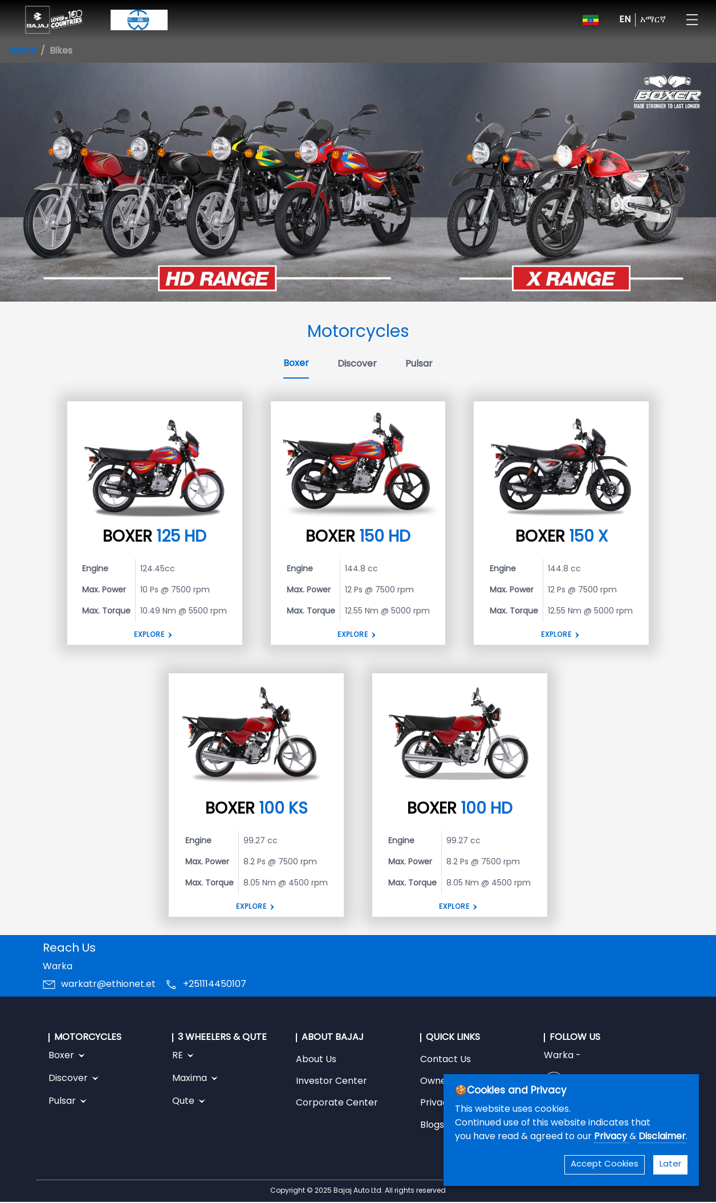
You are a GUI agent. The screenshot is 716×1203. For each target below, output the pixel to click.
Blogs (432, 1125)
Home (22, 51)
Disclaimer (662, 1136)
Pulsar (419, 364)
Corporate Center (337, 1103)
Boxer (296, 363)
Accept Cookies (604, 1164)
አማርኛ (653, 20)
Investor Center (331, 1081)
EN (624, 20)
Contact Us (445, 1059)
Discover (357, 364)
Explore (149, 635)
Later (670, 1164)
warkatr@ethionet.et (108, 984)
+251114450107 (214, 984)
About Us (316, 1059)
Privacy (611, 1136)
